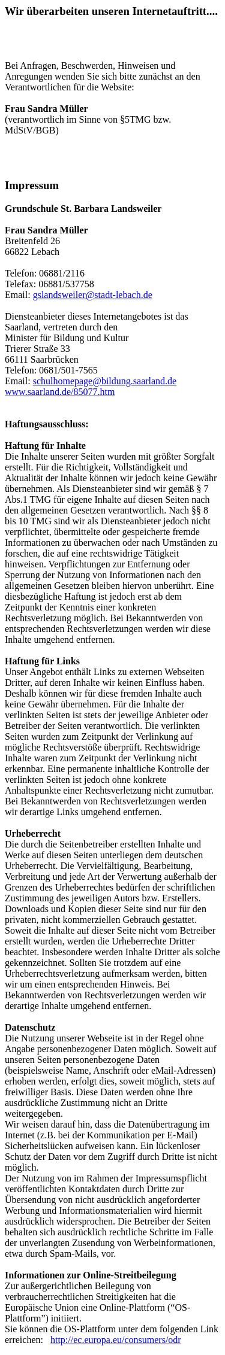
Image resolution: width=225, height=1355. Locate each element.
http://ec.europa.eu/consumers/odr (115, 1340)
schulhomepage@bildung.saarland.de (105, 381)
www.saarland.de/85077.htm (60, 392)
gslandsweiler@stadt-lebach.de (92, 295)
